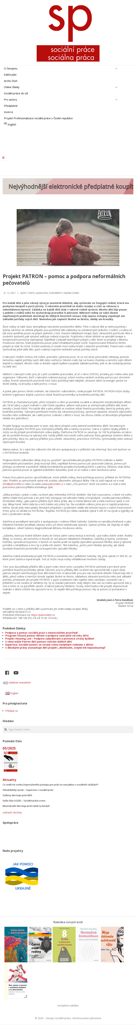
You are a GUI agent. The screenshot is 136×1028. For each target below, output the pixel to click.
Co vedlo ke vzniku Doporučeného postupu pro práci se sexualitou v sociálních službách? (50, 784)
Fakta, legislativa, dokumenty (45, 293)
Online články (71, 293)
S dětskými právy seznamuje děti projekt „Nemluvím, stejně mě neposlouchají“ (55, 647)
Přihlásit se (11, 710)
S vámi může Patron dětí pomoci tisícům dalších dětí (38, 641)
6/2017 (23, 293)
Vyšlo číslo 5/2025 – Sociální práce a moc (24, 800)
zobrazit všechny (12, 812)
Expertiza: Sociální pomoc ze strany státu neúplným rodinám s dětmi (49, 644)
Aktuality (9, 780)
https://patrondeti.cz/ (43, 615)
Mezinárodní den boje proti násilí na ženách (26, 806)
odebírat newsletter (17, 682)
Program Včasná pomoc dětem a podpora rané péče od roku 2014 (46, 635)
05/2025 (9, 748)
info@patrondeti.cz (13, 484)
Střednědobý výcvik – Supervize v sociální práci (28, 790)
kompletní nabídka (68, 1005)
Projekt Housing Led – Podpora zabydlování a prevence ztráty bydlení (49, 638)
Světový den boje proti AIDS (17, 795)
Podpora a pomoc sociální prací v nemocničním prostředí (41, 632)
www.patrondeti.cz (52, 484)
